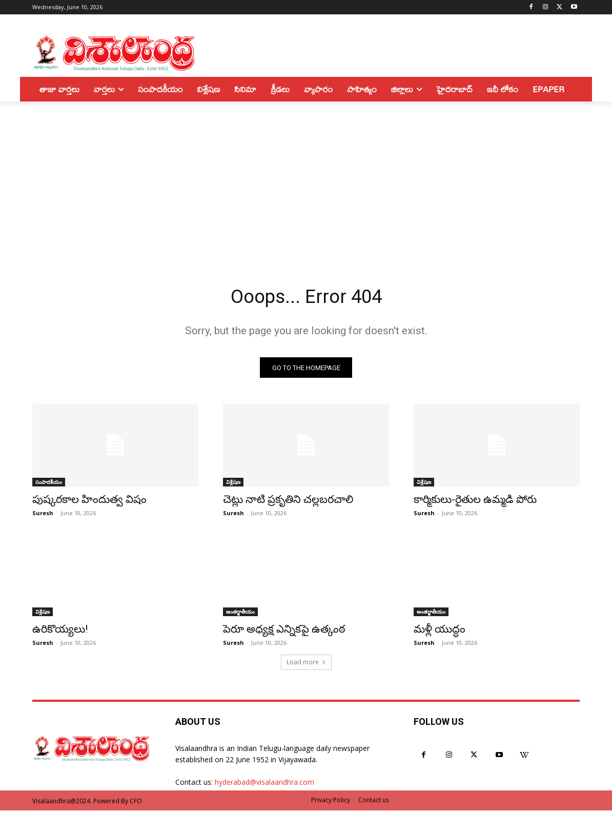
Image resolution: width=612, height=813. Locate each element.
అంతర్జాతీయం (240, 614)
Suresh (42, 515)
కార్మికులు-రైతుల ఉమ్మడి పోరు (475, 502)
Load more (306, 664)
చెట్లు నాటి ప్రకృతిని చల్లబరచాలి (288, 502)
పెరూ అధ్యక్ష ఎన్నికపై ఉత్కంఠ (284, 631)
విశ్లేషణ (233, 484)
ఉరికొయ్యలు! (60, 631)
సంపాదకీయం (48, 484)
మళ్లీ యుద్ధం (439, 631)
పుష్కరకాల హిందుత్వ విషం (89, 502)
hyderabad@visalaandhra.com (264, 784)
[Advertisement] (306, 178)
